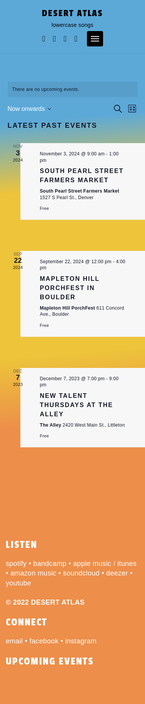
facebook (44, 641)
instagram (81, 641)
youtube (18, 583)
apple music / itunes (105, 563)
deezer (117, 573)
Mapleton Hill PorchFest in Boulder (70, 287)
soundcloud (81, 573)
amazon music (33, 573)
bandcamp (49, 563)
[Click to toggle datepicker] (30, 109)
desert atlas (72, 13)
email (14, 641)
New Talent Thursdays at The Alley (76, 404)
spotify (16, 563)
